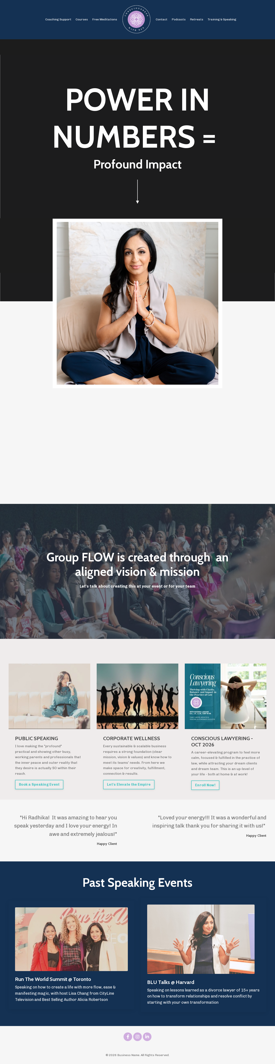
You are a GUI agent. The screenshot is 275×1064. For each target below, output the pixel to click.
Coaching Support (58, 19)
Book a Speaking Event (39, 784)
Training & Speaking (222, 19)
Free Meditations (104, 19)
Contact (161, 19)
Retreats (196, 19)
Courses (82, 19)
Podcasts (179, 19)
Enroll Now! (205, 785)
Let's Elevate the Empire (129, 784)
